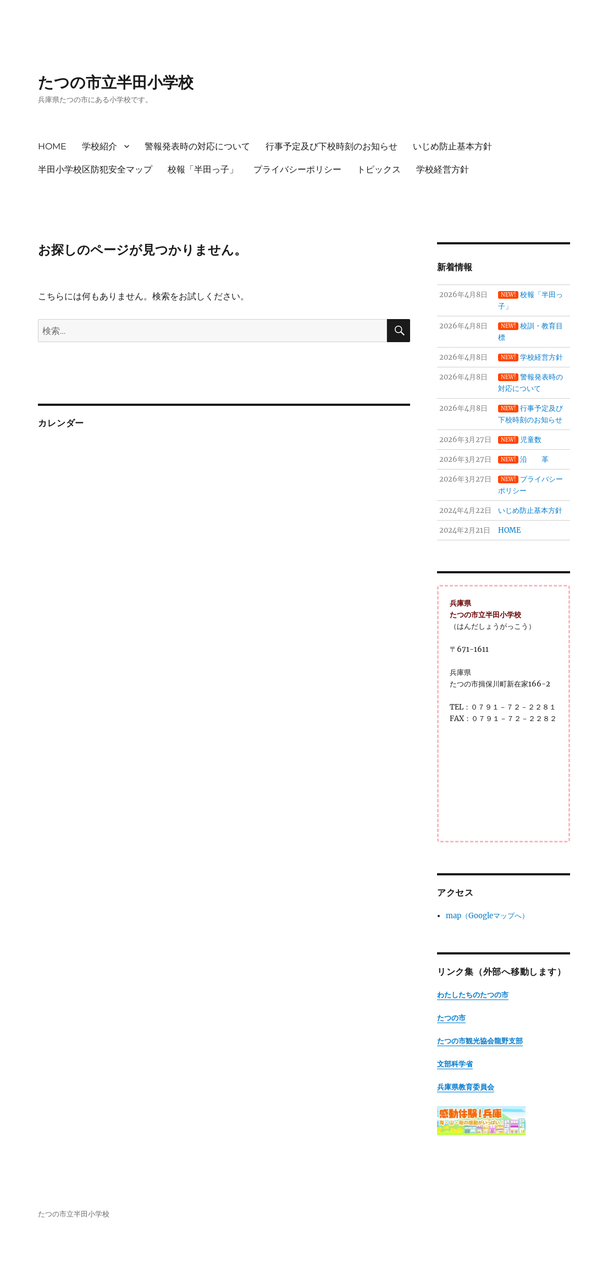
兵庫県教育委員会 (465, 1087)
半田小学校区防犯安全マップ (95, 169)
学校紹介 (99, 146)
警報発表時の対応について (197, 146)
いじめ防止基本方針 (452, 146)
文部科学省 (455, 1064)
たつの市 (451, 1018)
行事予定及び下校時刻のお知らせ (331, 146)
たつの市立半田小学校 (116, 82)
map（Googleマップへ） (487, 915)
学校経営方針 (442, 169)
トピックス (379, 169)
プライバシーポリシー (297, 169)
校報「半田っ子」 (203, 169)
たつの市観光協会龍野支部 (480, 1041)
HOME (52, 146)
